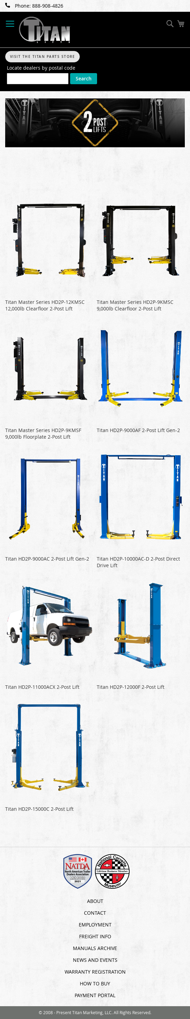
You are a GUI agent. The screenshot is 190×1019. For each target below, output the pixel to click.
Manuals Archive (95, 948)
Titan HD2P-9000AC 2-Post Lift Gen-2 (47, 558)
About (95, 901)
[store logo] (45, 30)
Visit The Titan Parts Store (42, 56)
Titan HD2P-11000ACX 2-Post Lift (42, 687)
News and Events (95, 960)
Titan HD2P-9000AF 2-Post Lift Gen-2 (138, 430)
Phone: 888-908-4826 (34, 5)
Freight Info (95, 936)
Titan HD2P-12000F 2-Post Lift (130, 687)
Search (84, 78)
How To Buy (95, 983)
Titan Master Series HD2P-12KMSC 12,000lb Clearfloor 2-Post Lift (45, 305)
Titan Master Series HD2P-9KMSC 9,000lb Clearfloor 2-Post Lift (135, 305)
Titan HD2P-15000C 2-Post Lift (39, 809)
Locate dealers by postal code (41, 67)
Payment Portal (95, 995)
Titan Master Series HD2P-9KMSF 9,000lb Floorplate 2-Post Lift (43, 433)
